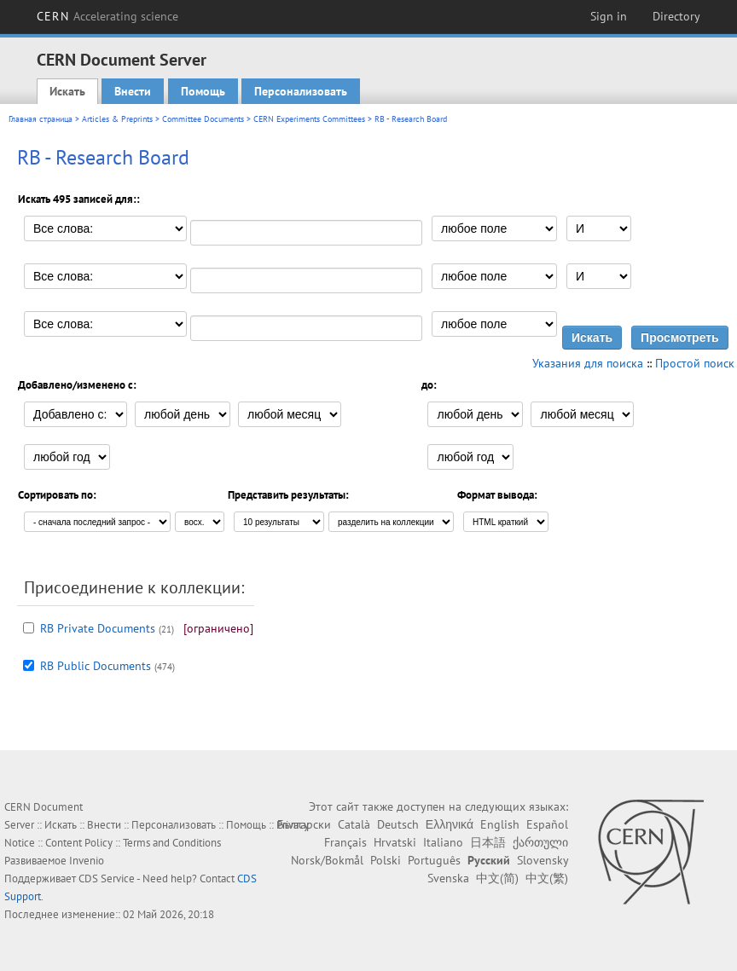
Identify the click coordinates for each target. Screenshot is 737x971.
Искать (67, 91)
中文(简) (497, 878)
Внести (132, 91)
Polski (385, 860)
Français (345, 842)
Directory (676, 16)
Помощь (203, 91)
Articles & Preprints (117, 118)
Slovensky (542, 860)
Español (547, 824)
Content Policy (79, 842)
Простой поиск (694, 363)
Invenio (86, 860)
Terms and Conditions (172, 842)
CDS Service (106, 878)
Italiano (443, 842)
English (499, 824)
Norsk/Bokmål (327, 860)
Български (304, 824)
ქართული (540, 842)
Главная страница (41, 118)
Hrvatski (395, 842)
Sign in (608, 16)
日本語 (488, 842)
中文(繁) (546, 878)
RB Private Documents (97, 628)
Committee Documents (203, 118)
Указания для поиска (587, 363)
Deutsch (398, 824)
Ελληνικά (449, 824)
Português (434, 860)
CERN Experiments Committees (309, 118)
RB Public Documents (95, 665)
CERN (107, 16)
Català (354, 824)
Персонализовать (300, 91)
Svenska (448, 878)
